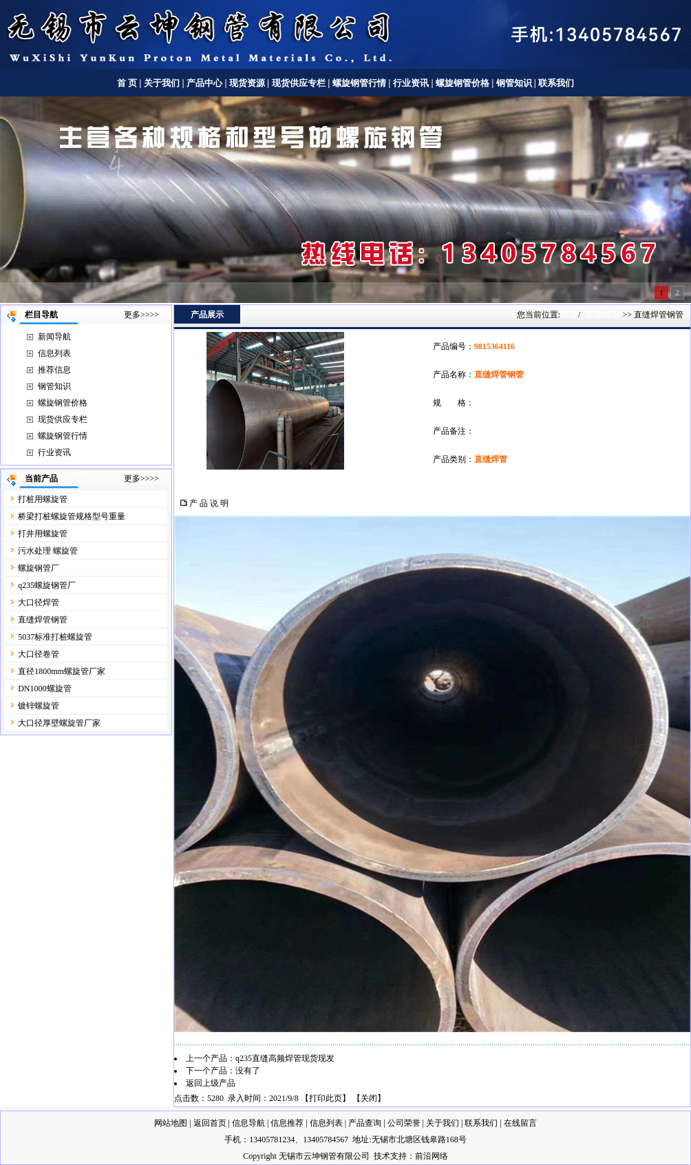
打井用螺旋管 (42, 533)
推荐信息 (54, 370)
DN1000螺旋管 (44, 688)
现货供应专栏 (299, 83)
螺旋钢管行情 (359, 83)
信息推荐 (287, 1123)
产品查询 (364, 1123)
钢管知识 (513, 83)
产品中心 (204, 83)
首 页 (127, 83)
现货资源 (247, 83)
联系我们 (556, 83)
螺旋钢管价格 (463, 83)
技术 (382, 1156)
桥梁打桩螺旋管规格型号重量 (71, 516)
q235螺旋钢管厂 (47, 585)
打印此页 (325, 1098)
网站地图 (170, 1123)
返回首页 (209, 1123)
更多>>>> (141, 314)
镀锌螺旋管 (38, 706)
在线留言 (520, 1123)
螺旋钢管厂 (38, 568)
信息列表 (54, 353)
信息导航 (248, 1123)
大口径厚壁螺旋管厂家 (59, 723)
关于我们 (162, 83)
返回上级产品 (210, 1083)
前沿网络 (431, 1156)
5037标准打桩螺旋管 (55, 637)
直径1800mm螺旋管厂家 (61, 671)
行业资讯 (411, 83)
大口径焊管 (38, 602)
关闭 (369, 1098)
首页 (569, 314)
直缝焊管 (602, 314)
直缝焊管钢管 (42, 620)
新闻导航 (54, 337)
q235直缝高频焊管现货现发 (284, 1058)
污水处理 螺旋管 (48, 551)
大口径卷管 (38, 654)
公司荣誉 (404, 1123)
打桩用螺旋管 (42, 499)
